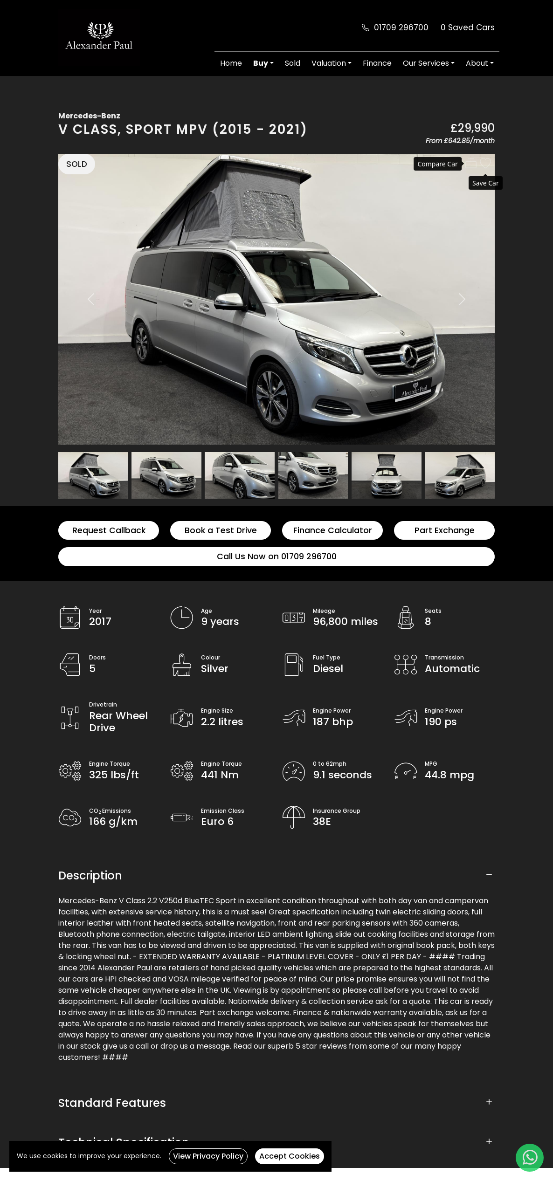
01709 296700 (401, 27)
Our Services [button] (426, 63)
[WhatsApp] (530, 1158)
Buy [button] (260, 63)
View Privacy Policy (208, 1156)
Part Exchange (445, 530)
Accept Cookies (289, 1156)
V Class (88, 129)
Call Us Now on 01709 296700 (277, 556)
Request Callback (108, 530)
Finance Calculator (332, 530)
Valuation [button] (328, 63)
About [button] (477, 63)
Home (231, 63)
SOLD (76, 164)
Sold (292, 63)
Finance (377, 63)
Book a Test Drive (221, 530)
